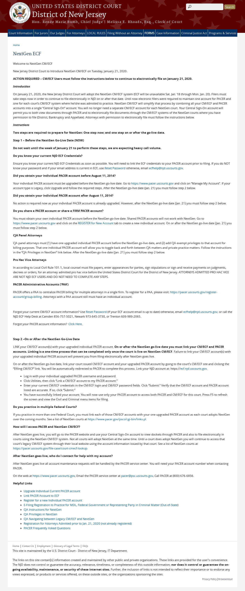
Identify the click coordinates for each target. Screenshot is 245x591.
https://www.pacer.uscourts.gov (152, 183)
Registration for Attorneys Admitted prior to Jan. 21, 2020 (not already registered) (78, 523)
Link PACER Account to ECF (41, 496)
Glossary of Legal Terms (66, 546)
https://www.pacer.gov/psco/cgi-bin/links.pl (117, 419)
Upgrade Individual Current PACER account (52, 491)
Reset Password (115, 168)
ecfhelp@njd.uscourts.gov (166, 168)
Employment (44, 546)
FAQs (85, 546)
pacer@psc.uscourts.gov (137, 476)
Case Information (167, 33)
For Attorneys (76, 33)
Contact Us (28, 546)
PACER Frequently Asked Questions (47, 528)
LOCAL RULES (96, 33)
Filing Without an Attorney (124, 33)
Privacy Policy (209, 579)
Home (16, 45)
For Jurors (41, 33)
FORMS (149, 33)
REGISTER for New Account (96, 223)
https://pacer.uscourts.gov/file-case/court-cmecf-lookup (50, 448)
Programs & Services (222, 33)
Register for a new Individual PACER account (53, 500)
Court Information (21, 33)
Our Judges (57, 33)
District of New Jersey (69, 14)
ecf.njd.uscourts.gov (193, 368)
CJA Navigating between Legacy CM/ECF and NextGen (59, 519)
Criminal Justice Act (194, 33)
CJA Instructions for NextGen (43, 509)
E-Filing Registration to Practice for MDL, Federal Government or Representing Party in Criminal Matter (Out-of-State (100, 505)
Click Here (75, 324)
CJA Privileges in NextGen (40, 514)
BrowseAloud (225, 579)
